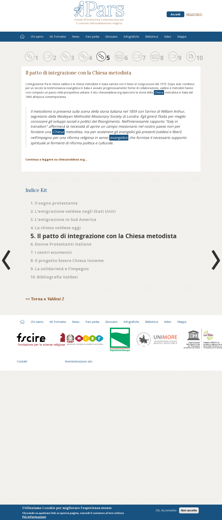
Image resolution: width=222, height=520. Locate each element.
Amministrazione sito (78, 361)
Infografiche (131, 36)
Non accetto (189, 510)
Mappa (181, 36)
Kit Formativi (58, 36)
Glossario (111, 36)
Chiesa (159, 92)
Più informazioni (34, 517)
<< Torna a (44, 298)
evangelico (119, 137)
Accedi (175, 14)
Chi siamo (37, 36)
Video (167, 36)
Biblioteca (151, 36)
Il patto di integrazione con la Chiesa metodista (78, 73)
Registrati (194, 14)
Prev (7, 260)
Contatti (22, 361)
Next (215, 260)
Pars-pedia (92, 36)
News (75, 36)
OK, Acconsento (166, 511)
